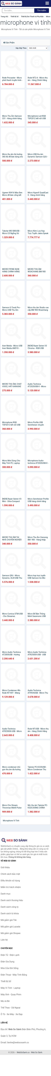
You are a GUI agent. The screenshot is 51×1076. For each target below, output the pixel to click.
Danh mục (5, 893)
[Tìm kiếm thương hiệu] (18, 10)
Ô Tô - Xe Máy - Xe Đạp (11, 1014)
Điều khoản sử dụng (10, 880)
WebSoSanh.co (23, 1052)
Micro (48, 17)
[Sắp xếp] (38, 48)
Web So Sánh (36, 1052)
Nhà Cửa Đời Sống (9, 968)
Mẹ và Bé (5, 1001)
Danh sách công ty (9, 907)
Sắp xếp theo (21, 48)
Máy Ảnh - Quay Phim (11, 994)
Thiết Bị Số (14, 17)
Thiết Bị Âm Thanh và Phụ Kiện (32, 17)
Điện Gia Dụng (7, 961)
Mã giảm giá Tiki (9, 920)
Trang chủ (4, 17)
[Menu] (47, 3)
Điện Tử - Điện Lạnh (10, 955)
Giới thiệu (5, 867)
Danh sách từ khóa (10, 913)
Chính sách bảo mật (10, 874)
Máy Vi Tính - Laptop (10, 988)
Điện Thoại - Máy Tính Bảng (14, 974)
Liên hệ (4, 940)
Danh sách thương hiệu (12, 900)
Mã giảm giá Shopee (10, 933)
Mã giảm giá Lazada (10, 926)
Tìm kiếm (41, 10)
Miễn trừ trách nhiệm (11, 887)
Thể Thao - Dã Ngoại (10, 1007)
